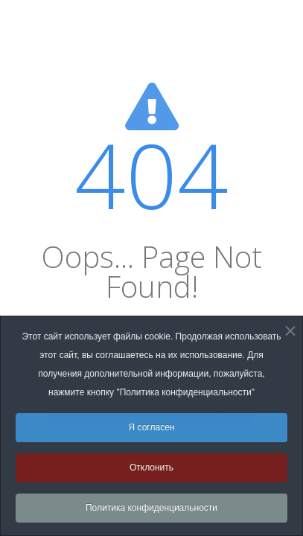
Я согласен (152, 431)
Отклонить (151, 471)
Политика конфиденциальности (151, 511)
